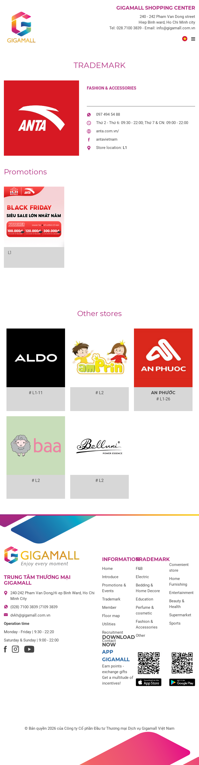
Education (144, 599)
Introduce (110, 577)
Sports (175, 623)
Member (109, 607)
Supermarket (180, 615)
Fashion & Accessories (111, 88)
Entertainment (181, 592)
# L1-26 (163, 399)
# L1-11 (36, 392)
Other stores (99, 313)
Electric (142, 577)
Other (140, 635)
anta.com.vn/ (107, 131)
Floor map (111, 615)
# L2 (99, 392)
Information (120, 559)
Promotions (25, 171)
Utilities (109, 624)
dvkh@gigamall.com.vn (30, 615)
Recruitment (112, 632)
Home (107, 568)
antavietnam (106, 139)
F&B (139, 568)
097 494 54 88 (108, 114)
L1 (125, 147)
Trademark (99, 65)
